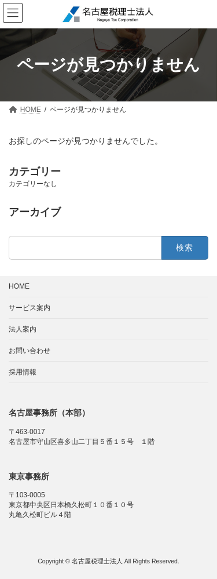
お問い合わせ (29, 351)
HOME (19, 286)
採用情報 (22, 372)
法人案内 (22, 329)
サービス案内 (29, 308)
